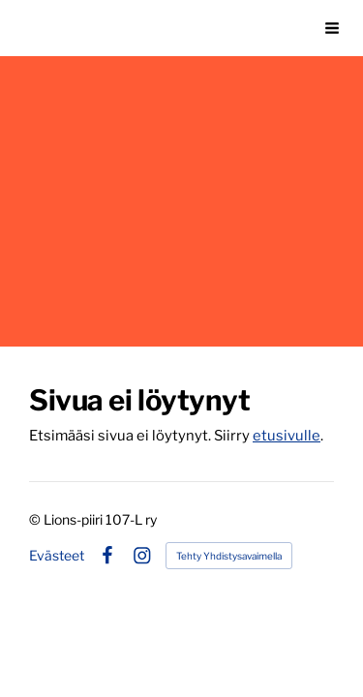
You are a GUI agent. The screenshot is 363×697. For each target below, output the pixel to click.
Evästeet (56, 555)
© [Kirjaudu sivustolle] (36, 519)
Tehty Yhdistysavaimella (229, 555)
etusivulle (286, 435)
